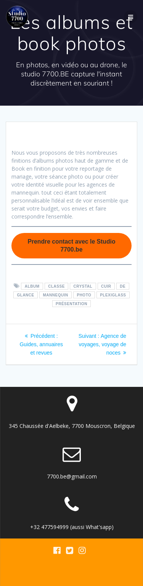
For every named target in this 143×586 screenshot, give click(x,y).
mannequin (55, 295)
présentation (71, 304)
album (32, 286)
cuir (106, 286)
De (122, 286)
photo (84, 295)
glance (25, 295)
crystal (83, 286)
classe (56, 286)
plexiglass (113, 295)
